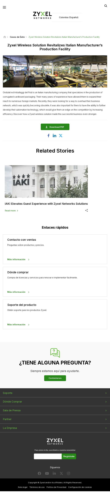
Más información (16, 259)
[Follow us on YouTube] (47, 474)
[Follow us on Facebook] (39, 474)
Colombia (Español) (68, 17)
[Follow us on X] (61, 474)
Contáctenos (55, 378)
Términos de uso (37, 487)
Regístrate (69, 456)
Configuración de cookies (80, 487)
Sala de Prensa (12, 410)
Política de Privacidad (56, 487)
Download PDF (57, 127)
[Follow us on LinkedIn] (54, 474)
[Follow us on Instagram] (68, 474)
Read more (10, 210)
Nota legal (22, 487)
